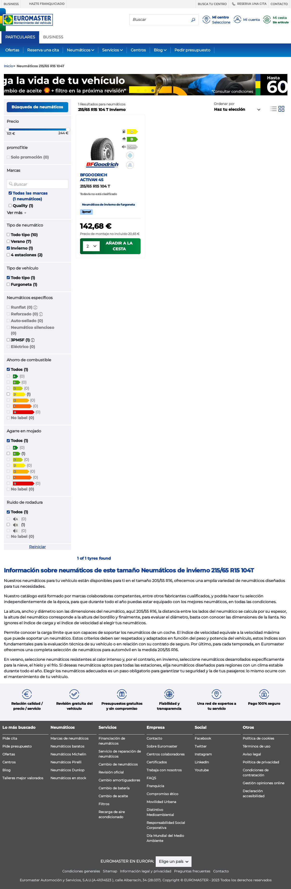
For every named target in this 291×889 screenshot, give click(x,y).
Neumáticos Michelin (68, 754)
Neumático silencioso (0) (32, 330)
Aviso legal (252, 754)
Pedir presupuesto (192, 50)
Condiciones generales (81, 871)
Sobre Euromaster (162, 746)
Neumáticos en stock (68, 778)
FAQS (151, 778)
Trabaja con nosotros (164, 770)
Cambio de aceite (113, 796)
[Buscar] (159, 19)
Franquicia (155, 786)
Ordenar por (224, 104)
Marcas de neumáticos (69, 738)
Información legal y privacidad (145, 871)
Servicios (110, 50)
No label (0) (22, 418)
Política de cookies (258, 738)
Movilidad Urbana (161, 802)
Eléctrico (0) (23, 346)
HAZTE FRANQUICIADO (43, 4)
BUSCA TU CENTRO (212, 4)
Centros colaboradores (166, 754)
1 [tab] (138, 90)
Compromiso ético (162, 794)
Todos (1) (19, 369)
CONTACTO (279, 4)
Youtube (202, 770)
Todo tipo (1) (23, 278)
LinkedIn (202, 762)
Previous (7, 84)
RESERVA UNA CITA (248, 4)
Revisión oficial (111, 772)
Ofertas (12, 50)
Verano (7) (21, 241)
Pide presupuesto (17, 746)
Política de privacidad (261, 762)
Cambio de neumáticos (118, 764)
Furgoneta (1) (24, 284)
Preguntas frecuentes (192, 871)
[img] (130, 155)
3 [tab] (152, 90)
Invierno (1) (22, 248)
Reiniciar (37, 547)
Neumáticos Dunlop (67, 770)
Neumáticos (78, 50)
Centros (138, 50)
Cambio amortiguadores (119, 780)
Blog (158, 50)
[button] (35, 307)
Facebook (203, 738)
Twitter (201, 746)
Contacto (154, 738)
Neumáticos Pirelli (65, 762)
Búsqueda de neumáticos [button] (37, 107)
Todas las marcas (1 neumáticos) (30, 196)
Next (283, 84)
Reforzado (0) (24, 314)
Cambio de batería (114, 788)
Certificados (157, 762)
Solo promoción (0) (30, 157)
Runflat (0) (21, 307)
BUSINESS (11, 4)
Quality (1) (23, 205)
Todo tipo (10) (24, 235)
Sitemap (110, 871)
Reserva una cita (43, 50)
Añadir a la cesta (119, 246)
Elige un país (171, 861)
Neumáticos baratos (67, 746)
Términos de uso (256, 746)
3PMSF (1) (20, 340)
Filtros (104, 804)
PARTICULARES (20, 37)
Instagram (203, 754)
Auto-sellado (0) (27, 321)
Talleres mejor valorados (22, 778)
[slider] (7, 129)
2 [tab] (145, 90)
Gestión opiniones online (263, 783)
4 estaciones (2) (27, 255)
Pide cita (9, 738)
